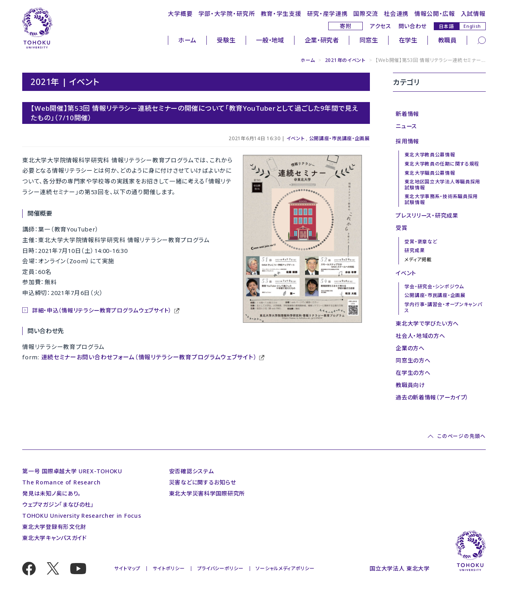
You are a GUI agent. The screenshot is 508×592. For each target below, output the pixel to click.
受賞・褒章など (420, 241)
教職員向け (410, 385)
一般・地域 (270, 40)
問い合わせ (412, 26)
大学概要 (180, 13)
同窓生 (369, 40)
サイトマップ (127, 568)
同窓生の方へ (413, 360)
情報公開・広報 (434, 13)
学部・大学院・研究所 (226, 13)
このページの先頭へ (461, 436)
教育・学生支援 (281, 13)
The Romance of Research (61, 482)
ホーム (187, 40)
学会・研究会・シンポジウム (434, 286)
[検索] (481, 40)
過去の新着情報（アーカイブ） (432, 397)
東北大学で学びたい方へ (427, 323)
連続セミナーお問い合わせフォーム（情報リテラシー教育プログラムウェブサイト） (149, 357)
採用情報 (407, 141)
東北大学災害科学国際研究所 (207, 493)
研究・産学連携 (327, 13)
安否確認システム (191, 471)
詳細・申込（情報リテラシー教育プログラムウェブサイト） (102, 310)
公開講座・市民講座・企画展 (339, 138)
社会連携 (396, 13)
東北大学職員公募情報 (429, 173)
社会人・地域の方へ (420, 335)
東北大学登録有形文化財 (54, 526)
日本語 (446, 26)
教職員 (447, 40)
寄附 (345, 26)
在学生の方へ (413, 372)
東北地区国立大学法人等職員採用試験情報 (442, 184)
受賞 (401, 227)
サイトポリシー (169, 568)
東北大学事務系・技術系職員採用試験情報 (441, 199)
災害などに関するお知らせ (202, 482)
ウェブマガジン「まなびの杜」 (58, 504)
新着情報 (407, 114)
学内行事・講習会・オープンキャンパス (443, 307)
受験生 (226, 40)
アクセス (380, 26)
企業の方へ (410, 348)
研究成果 (414, 250)
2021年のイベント (345, 60)
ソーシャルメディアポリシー (285, 568)
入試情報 (473, 13)
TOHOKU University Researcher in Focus (81, 515)
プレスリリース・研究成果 (427, 215)
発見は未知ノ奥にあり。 (51, 493)
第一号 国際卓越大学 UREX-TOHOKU (72, 471)
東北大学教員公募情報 (429, 154)
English (472, 26)
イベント (296, 138)
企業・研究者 (322, 40)
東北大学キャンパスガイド (54, 538)
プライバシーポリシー (220, 568)
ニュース (406, 126)
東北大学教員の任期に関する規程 (441, 163)
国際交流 (365, 13)
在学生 (408, 40)
